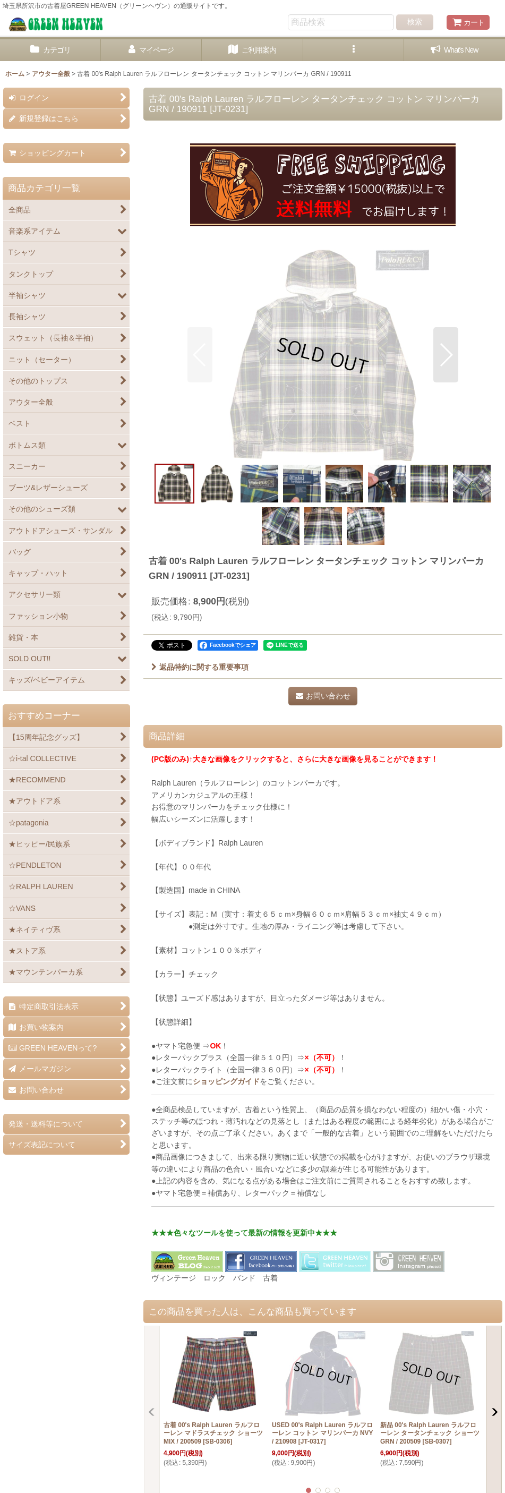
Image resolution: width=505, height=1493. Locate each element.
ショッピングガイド (226, 1081)
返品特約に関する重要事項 (200, 667)
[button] (353, 50)
